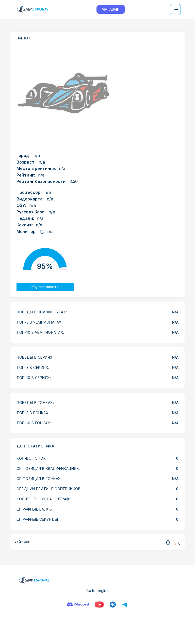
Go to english (97, 590)
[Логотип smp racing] (32, 9)
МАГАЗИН (111, 9)
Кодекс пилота (45, 287)
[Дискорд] (78, 604)
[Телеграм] (125, 604)
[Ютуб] (99, 604)
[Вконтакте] (113, 604)
